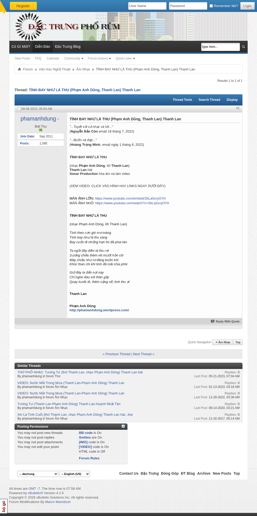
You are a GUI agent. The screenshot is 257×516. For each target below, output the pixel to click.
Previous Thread (117, 354)
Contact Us (129, 473)
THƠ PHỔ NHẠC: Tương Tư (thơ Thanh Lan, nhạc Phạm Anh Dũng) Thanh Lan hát (80, 372)
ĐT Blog (188, 473)
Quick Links (124, 58)
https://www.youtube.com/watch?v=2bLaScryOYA (132, 203)
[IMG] (83, 442)
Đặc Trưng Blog (67, 46)
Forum (28, 69)
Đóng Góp (170, 473)
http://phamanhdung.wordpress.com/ (99, 310)
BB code (86, 433)
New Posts (22, 58)
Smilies (85, 437)
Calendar (52, 58)
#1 (238, 108)
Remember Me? (223, 6)
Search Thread (209, 100)
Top (237, 342)
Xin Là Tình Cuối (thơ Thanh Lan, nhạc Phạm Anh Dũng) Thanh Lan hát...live (75, 414)
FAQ (38, 58)
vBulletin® (35, 493)
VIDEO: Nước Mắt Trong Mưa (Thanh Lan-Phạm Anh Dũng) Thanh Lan (70, 383)
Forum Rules (89, 458)
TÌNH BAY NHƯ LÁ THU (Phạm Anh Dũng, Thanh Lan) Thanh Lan (84, 90)
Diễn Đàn (42, 46)
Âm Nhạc (83, 69)
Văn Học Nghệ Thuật (54, 69)
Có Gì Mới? (20, 46)
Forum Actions (98, 58)
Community (72, 58)
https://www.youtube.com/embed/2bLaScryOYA (130, 198)
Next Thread (142, 354)
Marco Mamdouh (58, 502)
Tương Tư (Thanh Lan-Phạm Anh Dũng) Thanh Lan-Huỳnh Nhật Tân (68, 404)
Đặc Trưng (150, 473)
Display (232, 100)
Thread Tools (182, 100)
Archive (203, 473)
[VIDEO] (85, 447)
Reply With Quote (225, 321)
